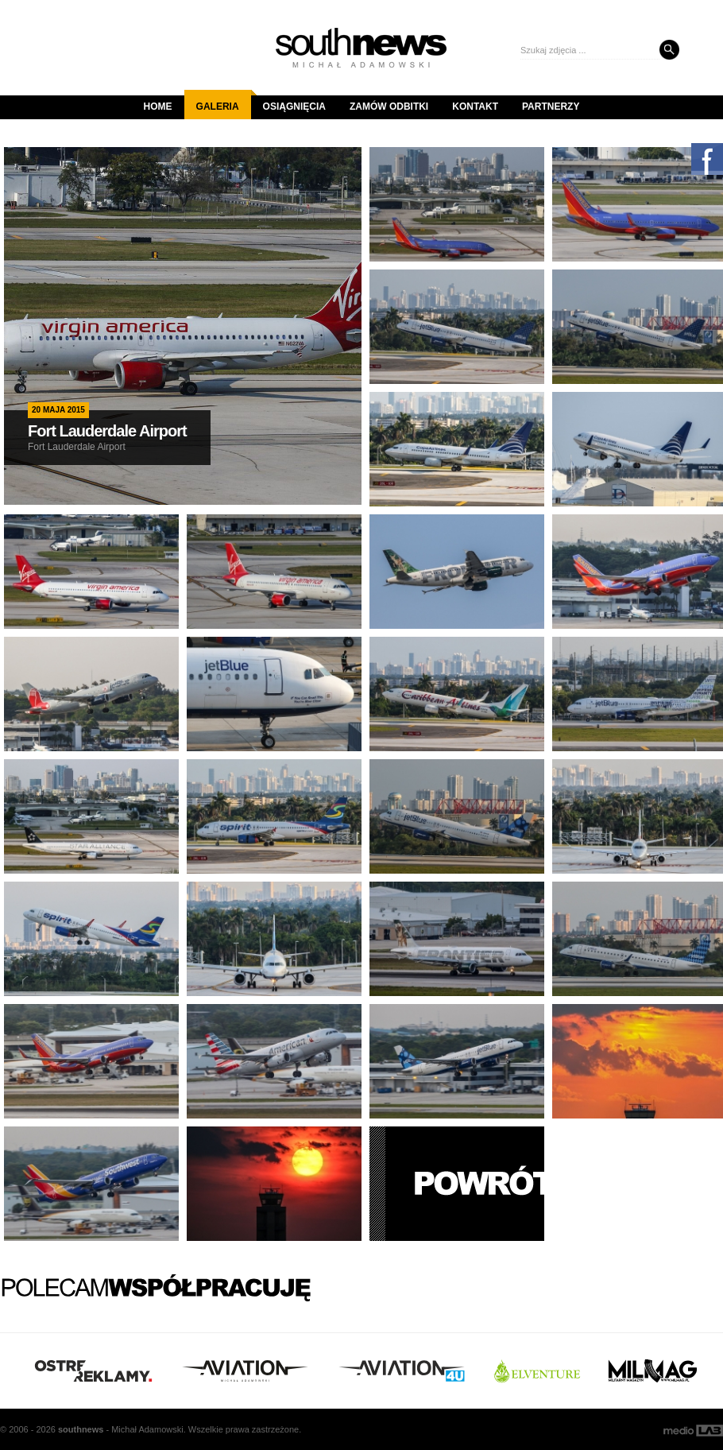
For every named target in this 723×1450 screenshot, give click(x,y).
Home (158, 106)
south (80, 1429)
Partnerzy (550, 106)
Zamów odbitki (389, 106)
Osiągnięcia (294, 106)
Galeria (223, 101)
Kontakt (475, 106)
